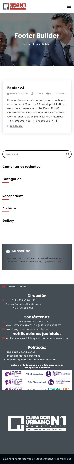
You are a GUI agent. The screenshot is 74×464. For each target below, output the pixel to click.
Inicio (26, 44)
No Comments (57, 93)
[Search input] (35, 154)
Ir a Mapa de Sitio (17, 286)
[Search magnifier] (68, 154)
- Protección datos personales (22, 355)
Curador (38, 93)
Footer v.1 (15, 87)
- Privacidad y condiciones (19, 352)
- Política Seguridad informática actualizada (30, 359)
